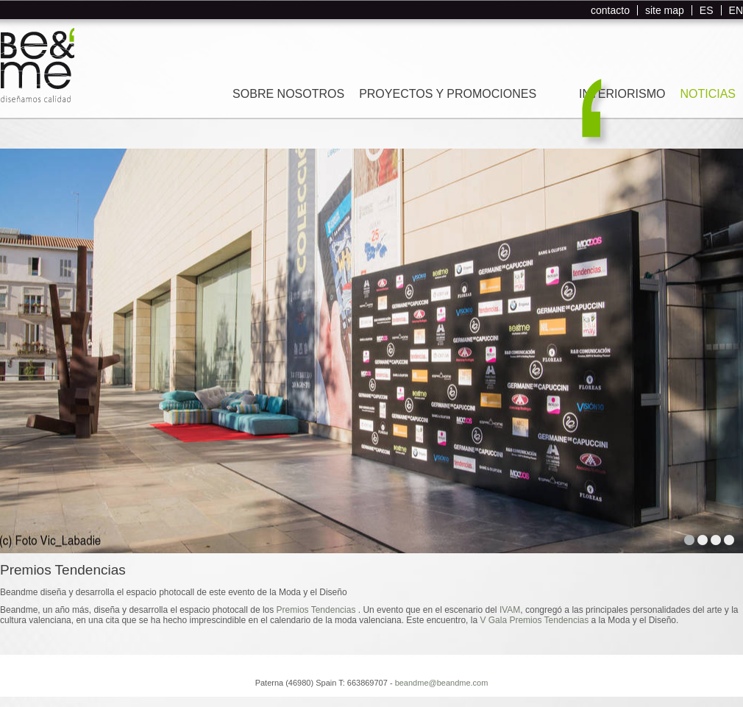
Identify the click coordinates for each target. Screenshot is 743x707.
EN (736, 10)
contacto (610, 10)
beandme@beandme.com (441, 682)
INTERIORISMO (622, 94)
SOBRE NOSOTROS (288, 94)
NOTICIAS (708, 94)
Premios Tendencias (317, 610)
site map (664, 10)
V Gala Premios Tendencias (534, 620)
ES (707, 10)
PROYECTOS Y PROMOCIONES (447, 94)
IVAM (510, 610)
